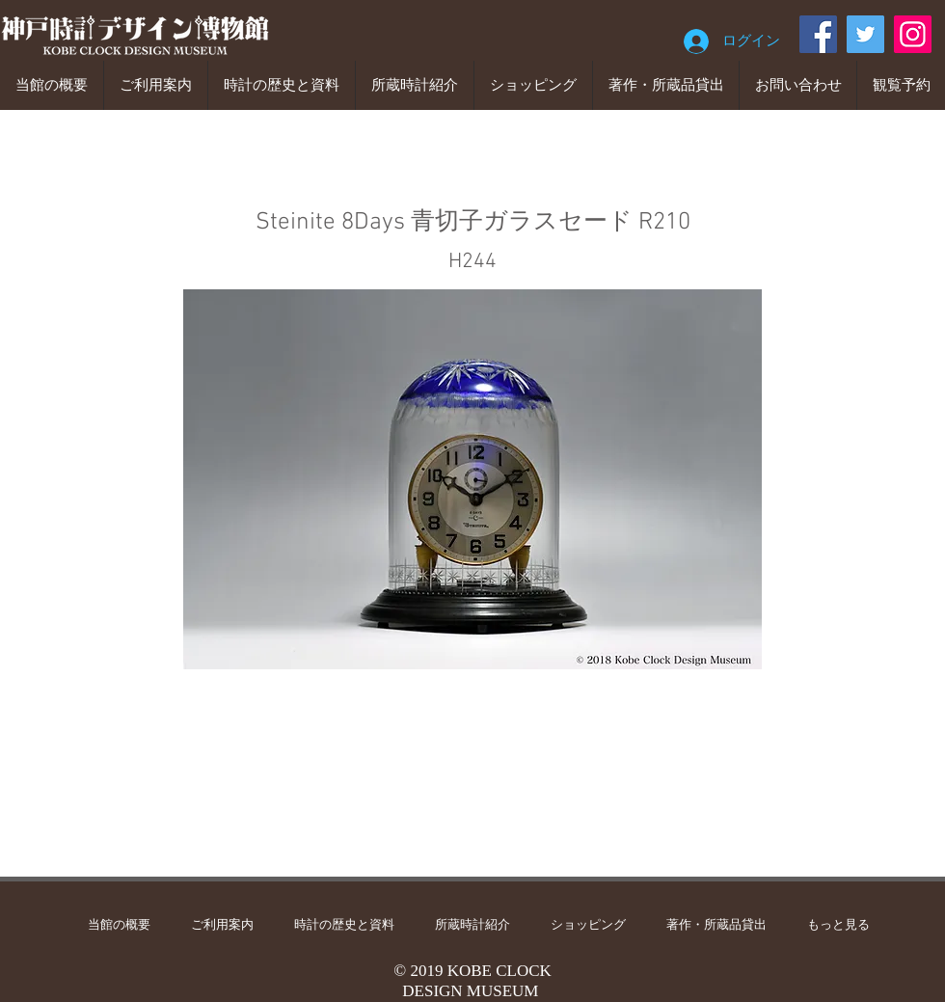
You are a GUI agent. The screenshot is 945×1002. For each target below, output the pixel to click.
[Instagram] (913, 34)
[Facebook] (818, 34)
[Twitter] (865, 34)
